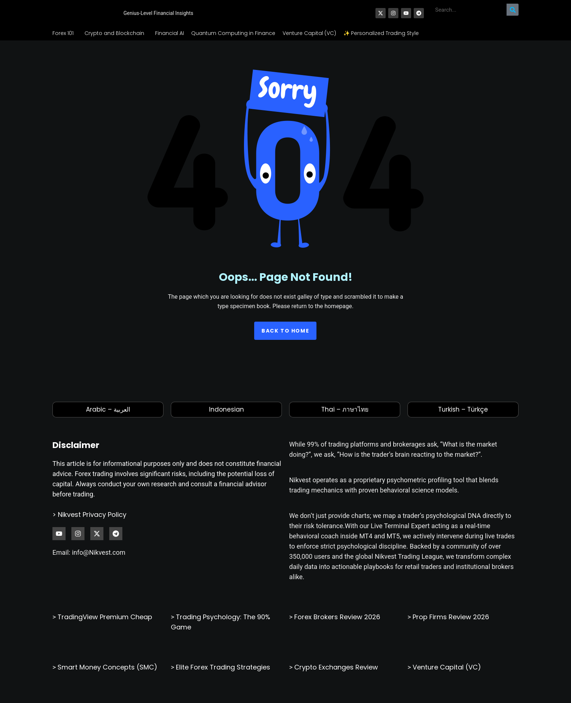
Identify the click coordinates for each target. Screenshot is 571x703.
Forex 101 (64, 41)
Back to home (285, 339)
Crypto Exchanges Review (336, 675)
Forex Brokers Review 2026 (337, 624)
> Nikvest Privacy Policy (89, 522)
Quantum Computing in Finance (233, 41)
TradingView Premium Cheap (105, 624)
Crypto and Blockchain (116, 41)
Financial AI (169, 41)
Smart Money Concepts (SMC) (107, 675)
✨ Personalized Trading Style (381, 41)
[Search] (513, 14)
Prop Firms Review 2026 (451, 624)
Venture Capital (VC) (309, 41)
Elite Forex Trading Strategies (223, 675)
